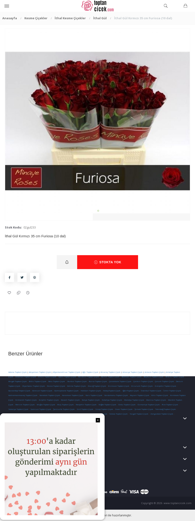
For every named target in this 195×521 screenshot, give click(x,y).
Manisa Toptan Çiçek (156, 400)
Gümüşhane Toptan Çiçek (66, 390)
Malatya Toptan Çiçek (134, 400)
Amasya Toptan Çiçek (132, 372)
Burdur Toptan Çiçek (77, 381)
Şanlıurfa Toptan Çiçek (64, 409)
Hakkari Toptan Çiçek (91, 390)
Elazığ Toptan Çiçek (97, 386)
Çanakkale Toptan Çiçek (120, 381)
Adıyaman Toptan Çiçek (40, 372)
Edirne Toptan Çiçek (76, 386)
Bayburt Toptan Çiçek (153, 376)
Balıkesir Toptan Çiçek (88, 376)
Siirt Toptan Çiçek (85, 409)
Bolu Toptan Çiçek (56, 381)
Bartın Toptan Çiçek (110, 376)
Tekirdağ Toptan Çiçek (165, 409)
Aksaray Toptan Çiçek (110, 372)
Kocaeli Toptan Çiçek (70, 400)
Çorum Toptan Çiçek (164, 381)
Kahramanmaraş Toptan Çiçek (22, 395)
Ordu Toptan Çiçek (127, 404)
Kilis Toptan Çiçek (159, 395)
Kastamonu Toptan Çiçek (116, 395)
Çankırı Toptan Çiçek (143, 381)
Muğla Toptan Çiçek (46, 404)
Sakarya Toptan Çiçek (18, 409)
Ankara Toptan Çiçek (154, 372)
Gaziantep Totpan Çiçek (19, 390)
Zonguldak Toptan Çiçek (161, 413)
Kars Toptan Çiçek (94, 395)
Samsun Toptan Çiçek (40, 409)
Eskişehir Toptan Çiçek (165, 386)
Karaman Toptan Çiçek (72, 395)
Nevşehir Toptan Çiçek (86, 404)
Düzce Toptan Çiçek (56, 386)
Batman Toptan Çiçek (131, 376)
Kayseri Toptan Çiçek (139, 395)
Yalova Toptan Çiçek (118, 413)
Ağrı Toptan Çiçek (90, 372)
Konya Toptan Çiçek (91, 400)
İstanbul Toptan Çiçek (151, 390)
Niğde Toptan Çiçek (107, 404)
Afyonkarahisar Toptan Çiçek (66, 372)
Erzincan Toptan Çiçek (118, 386)
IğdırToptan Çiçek (130, 390)
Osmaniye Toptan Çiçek (149, 404)
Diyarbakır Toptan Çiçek (33, 386)
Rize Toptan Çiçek (170, 404)
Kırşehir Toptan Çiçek (49, 400)
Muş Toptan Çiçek (65, 404)
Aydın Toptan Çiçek (67, 376)
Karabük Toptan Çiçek (50, 395)
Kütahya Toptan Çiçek (112, 400)
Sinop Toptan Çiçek (104, 409)
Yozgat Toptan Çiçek (139, 413)
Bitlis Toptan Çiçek (37, 381)
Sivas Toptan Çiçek (123, 409)
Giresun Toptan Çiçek (42, 390)
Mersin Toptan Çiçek (25, 404)
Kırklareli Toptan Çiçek (26, 400)
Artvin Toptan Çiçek (47, 376)
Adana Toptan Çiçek (17, 372)
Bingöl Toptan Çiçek (17, 381)
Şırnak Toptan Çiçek (144, 409)
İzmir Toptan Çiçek (172, 390)
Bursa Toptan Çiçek (98, 381)
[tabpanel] (97, 121)
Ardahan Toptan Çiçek (25, 376)
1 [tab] (98, 211)
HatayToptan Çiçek (111, 390)
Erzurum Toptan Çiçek (142, 386)
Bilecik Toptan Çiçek (174, 376)
